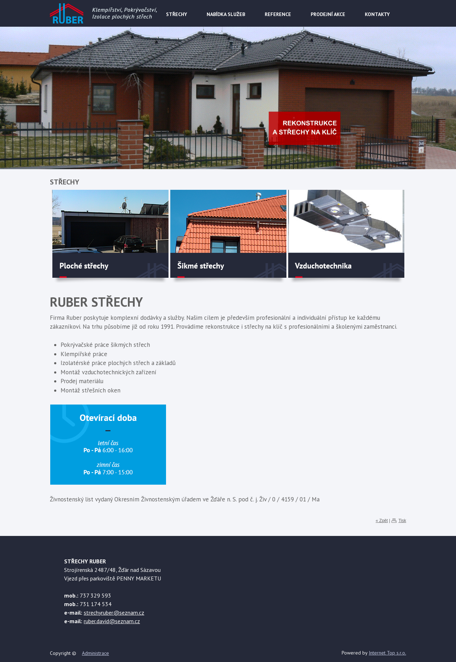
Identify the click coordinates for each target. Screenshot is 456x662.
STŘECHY (176, 14)
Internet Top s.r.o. (387, 653)
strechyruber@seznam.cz (114, 612)
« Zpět (382, 520)
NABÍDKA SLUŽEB (226, 14)
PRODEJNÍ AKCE (328, 14)
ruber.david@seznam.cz (112, 621)
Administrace (95, 653)
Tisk (402, 520)
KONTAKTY (377, 14)
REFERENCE (278, 14)
